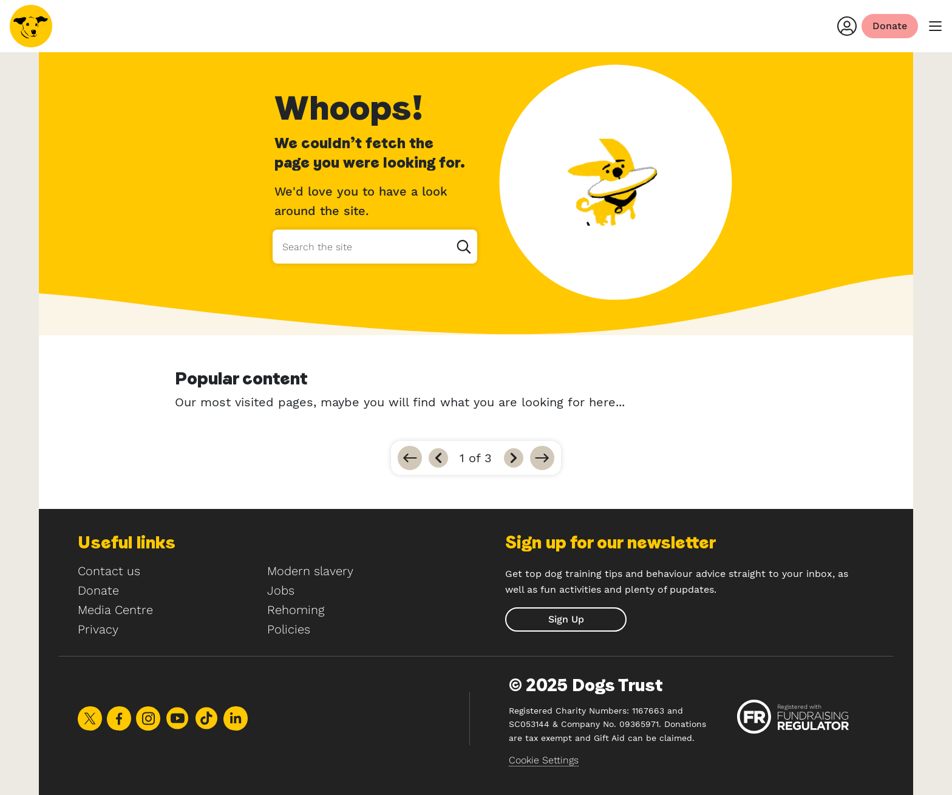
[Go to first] (410, 458)
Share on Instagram (148, 718)
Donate (98, 590)
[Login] (847, 26)
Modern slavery (310, 571)
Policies (288, 629)
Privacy (98, 629)
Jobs (280, 590)
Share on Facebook (119, 718)
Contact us (109, 571)
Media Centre (115, 609)
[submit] (566, 619)
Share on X (90, 718)
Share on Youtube (177, 718)
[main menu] (935, 26)
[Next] (513, 458)
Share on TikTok (206, 718)
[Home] (31, 26)
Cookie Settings (544, 760)
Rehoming (295, 609)
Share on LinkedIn (235, 718)
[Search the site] (375, 247)
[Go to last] (542, 458)
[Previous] (438, 458)
